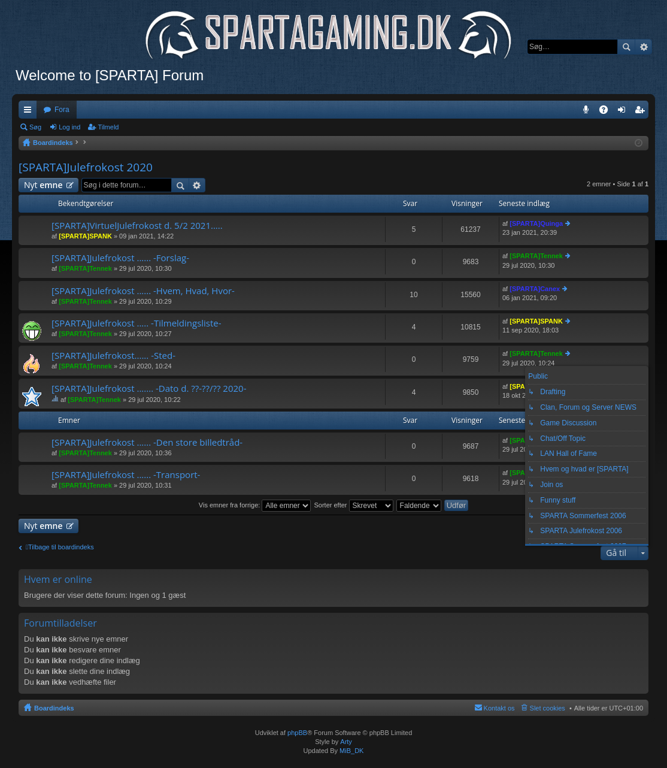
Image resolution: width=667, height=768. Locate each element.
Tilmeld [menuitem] (643, 112)
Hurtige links (30, 112)
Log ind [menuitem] (624, 112)
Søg (626, 47)
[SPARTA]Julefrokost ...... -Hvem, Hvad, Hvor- (143, 291)
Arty (346, 741)
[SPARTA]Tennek (85, 268)
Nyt (43, 185)
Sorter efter (353, 505)
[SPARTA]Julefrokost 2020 (86, 167)
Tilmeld (108, 127)
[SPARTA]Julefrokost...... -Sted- (113, 355)
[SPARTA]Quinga (536, 223)
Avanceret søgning (643, 47)
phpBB (297, 732)
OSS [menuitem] (608, 112)
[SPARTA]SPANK (85, 236)
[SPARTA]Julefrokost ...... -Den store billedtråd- (146, 442)
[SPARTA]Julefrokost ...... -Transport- (125, 474)
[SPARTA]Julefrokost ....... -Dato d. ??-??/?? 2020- (149, 388)
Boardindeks (54, 708)
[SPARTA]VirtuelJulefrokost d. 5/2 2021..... (137, 225)
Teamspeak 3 (588, 112)
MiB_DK (350, 750)
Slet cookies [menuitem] (547, 708)
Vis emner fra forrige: (255, 505)
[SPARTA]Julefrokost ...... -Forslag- (120, 258)
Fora (61, 109)
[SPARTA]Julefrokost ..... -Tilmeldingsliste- (136, 323)
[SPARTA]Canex (535, 288)
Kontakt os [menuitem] (499, 708)
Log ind (69, 127)
